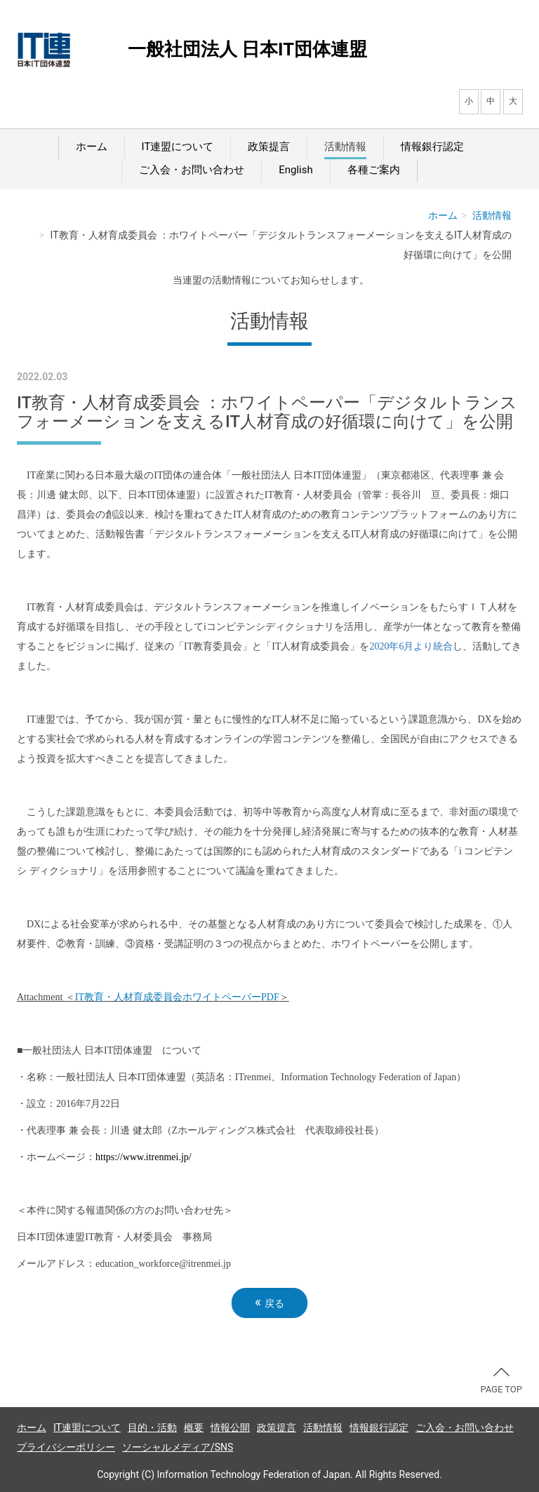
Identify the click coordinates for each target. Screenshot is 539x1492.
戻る (269, 1302)
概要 (194, 1427)
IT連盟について (178, 146)
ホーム (91, 146)
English (295, 169)
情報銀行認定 (432, 146)
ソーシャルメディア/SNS (177, 1447)
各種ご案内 (373, 169)
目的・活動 (152, 1427)
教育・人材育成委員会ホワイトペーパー (177, 997)
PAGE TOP (501, 1381)
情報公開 (230, 1427)
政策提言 (269, 146)
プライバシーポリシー (66, 1447)
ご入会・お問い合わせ (191, 169)
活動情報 (345, 146)
